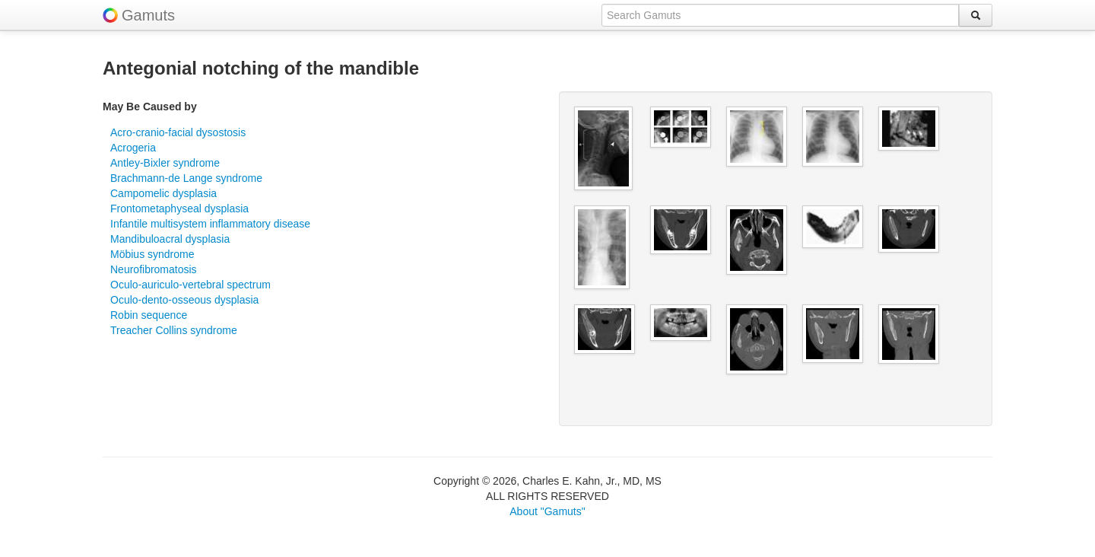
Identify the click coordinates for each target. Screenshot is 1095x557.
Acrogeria (133, 148)
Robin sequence (148, 315)
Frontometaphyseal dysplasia (179, 208)
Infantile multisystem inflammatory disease (210, 224)
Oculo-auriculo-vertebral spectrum (190, 284)
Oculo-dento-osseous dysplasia (184, 300)
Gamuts (148, 15)
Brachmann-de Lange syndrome (186, 178)
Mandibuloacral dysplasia (170, 239)
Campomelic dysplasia (163, 193)
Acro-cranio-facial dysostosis (178, 132)
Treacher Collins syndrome (173, 330)
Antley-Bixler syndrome (165, 163)
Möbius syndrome (152, 254)
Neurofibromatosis (153, 269)
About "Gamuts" (547, 511)
